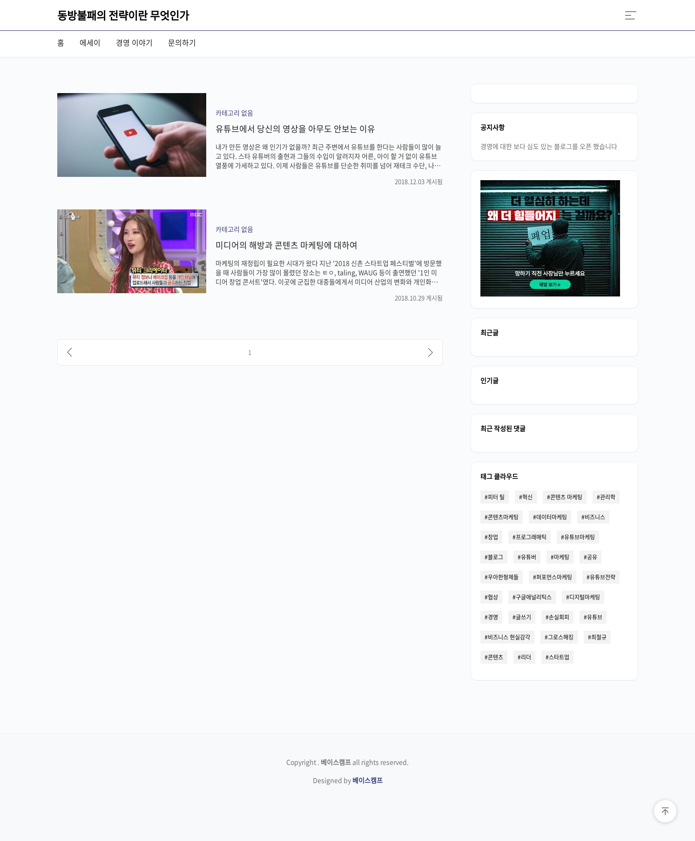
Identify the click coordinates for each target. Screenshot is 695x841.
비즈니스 (595, 517)
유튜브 (594, 617)
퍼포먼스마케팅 (554, 577)
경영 (493, 617)
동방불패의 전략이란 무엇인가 (123, 15)
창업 (493, 537)
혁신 (527, 497)
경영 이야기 (134, 42)
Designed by (348, 780)
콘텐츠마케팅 (503, 517)
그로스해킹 (561, 637)
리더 (526, 657)
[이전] (69, 352)
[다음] (430, 352)
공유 (592, 557)
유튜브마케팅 (579, 537)
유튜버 (528, 557)
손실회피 (559, 617)
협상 (493, 597)
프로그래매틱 (531, 537)
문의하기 (182, 42)
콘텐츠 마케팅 (566, 497)
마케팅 (561, 557)
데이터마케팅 (551, 517)
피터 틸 (496, 497)
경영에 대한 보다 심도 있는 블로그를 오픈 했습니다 (548, 146)
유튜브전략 (602, 577)
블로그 (495, 557)
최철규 (599, 637)
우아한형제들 (503, 577)
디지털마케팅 (584, 597)
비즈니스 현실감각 (509, 637)
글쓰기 (523, 617)
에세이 (90, 42)
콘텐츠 (495, 657)
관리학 (607, 497)
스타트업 (559, 657)
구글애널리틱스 (534, 597)
